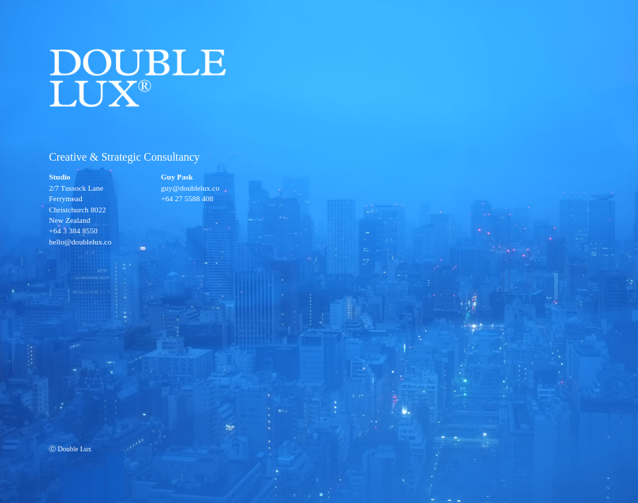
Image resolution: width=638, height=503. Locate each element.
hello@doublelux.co (80, 242)
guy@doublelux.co (190, 188)
